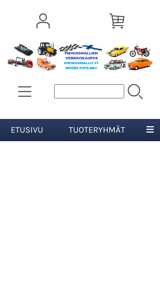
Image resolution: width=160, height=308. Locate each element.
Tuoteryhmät (97, 130)
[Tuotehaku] (89, 91)
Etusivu (27, 130)
